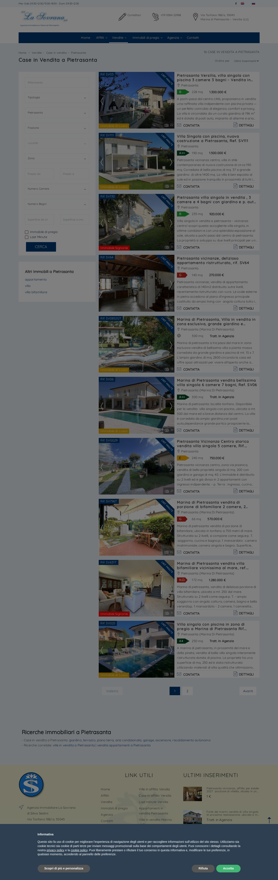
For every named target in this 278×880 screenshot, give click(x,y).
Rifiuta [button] (203, 868)
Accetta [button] (228, 868)
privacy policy (55, 850)
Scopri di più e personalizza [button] (63, 868)
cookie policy (79, 850)
